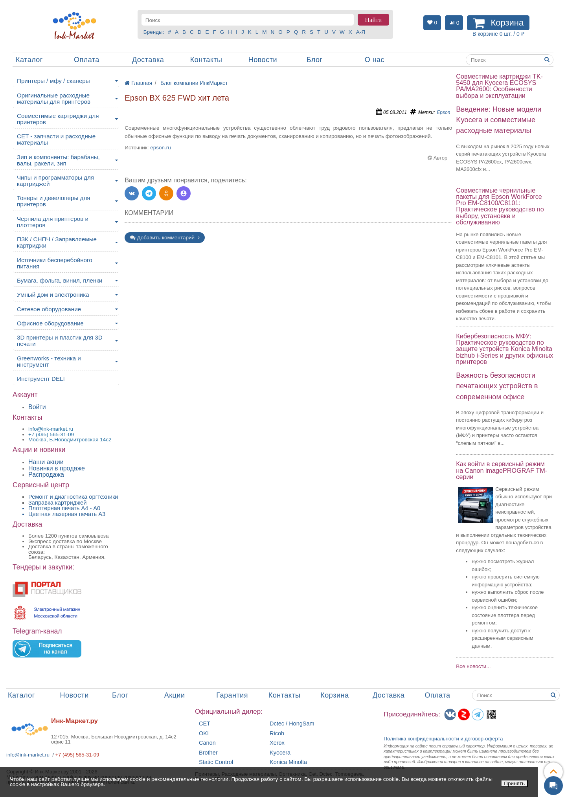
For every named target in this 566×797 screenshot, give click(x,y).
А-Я (360, 32)
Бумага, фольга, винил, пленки (59, 280)
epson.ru (160, 148)
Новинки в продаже (56, 468)
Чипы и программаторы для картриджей (55, 180)
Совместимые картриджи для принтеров (58, 118)
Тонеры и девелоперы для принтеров (53, 201)
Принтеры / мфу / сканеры (53, 80)
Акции (174, 695)
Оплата (86, 60)
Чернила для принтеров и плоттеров (52, 221)
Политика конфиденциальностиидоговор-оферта (443, 739)
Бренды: (153, 32)
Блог (315, 60)
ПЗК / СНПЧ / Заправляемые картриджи (57, 242)
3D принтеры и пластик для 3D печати (60, 340)
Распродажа (46, 474)
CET (204, 724)
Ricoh (277, 733)
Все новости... (473, 666)
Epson (443, 112)
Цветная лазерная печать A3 (66, 514)
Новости (262, 60)
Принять (514, 783)
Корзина (334, 695)
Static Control (216, 762)
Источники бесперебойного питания (54, 263)
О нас (374, 60)
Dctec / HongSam (292, 724)
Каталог (29, 60)
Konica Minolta (288, 762)
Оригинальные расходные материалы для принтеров (53, 98)
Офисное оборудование (50, 323)
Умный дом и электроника (53, 294)
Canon (207, 743)
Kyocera (280, 753)
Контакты (206, 60)
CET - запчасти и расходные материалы (56, 139)
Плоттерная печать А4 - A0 (64, 508)
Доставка (148, 60)
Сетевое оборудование (49, 309)
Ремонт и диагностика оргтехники (73, 497)
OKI (204, 733)
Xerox (277, 743)
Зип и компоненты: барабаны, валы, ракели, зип (58, 160)
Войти (37, 407)
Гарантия (232, 695)
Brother (208, 753)
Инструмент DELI (41, 378)
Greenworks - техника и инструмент (49, 361)
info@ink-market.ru (28, 755)
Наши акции (46, 462)
